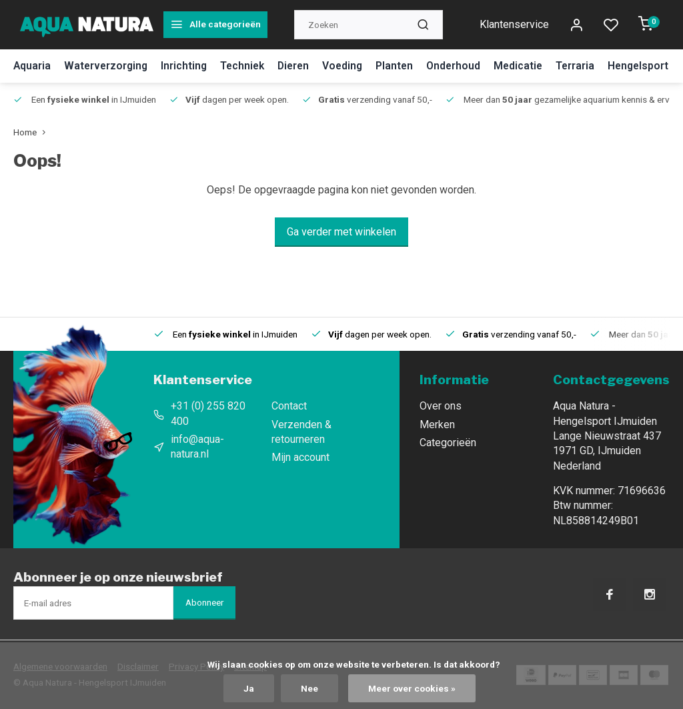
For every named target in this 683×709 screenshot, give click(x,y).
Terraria (587, 65)
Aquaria (32, 65)
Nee (309, 688)
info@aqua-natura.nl (197, 446)
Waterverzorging (108, 65)
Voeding (351, 65)
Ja (248, 688)
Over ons (441, 406)
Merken (437, 424)
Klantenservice (514, 24)
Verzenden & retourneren (301, 432)
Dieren (300, 65)
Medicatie (529, 65)
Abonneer (204, 603)
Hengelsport (651, 65)
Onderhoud (463, 65)
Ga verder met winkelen (341, 231)
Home (32, 132)
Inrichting (187, 65)
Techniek (247, 65)
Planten (404, 65)
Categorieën (448, 442)
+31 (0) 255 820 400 (208, 413)
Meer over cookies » (412, 688)
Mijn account (300, 457)
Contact (289, 406)
